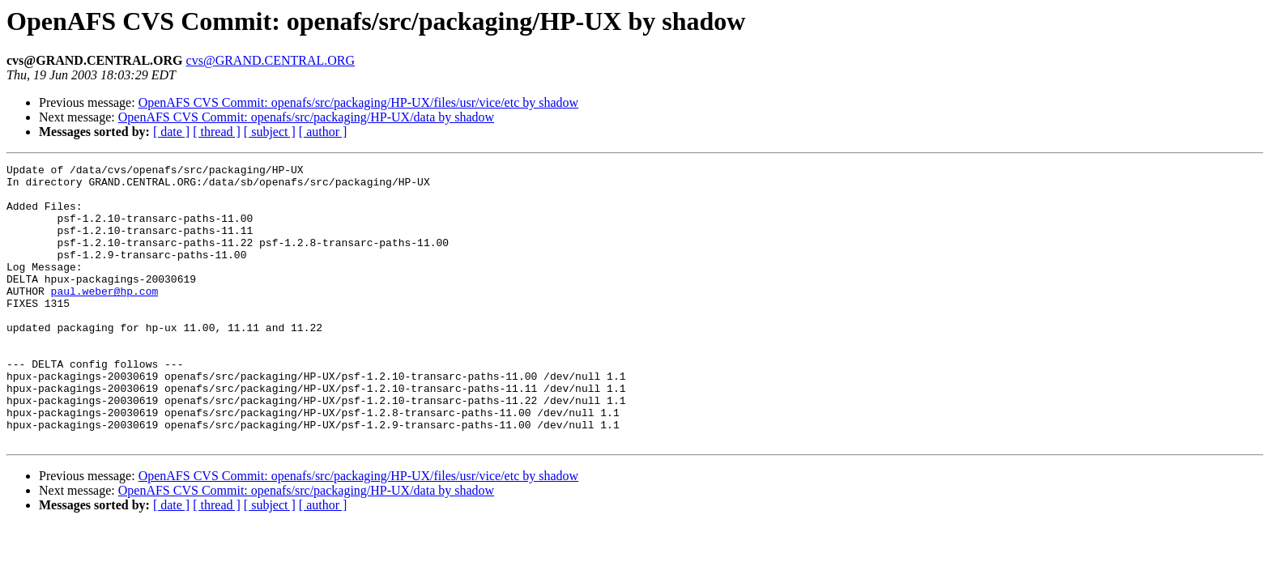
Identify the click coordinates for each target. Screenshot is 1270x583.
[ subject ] (270, 131)
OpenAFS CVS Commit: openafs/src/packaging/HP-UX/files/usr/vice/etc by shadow (358, 102)
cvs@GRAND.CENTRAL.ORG (271, 60)
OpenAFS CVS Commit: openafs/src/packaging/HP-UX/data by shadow (306, 117)
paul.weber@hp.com (105, 317)
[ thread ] (217, 131)
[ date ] (171, 131)
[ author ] (323, 131)
